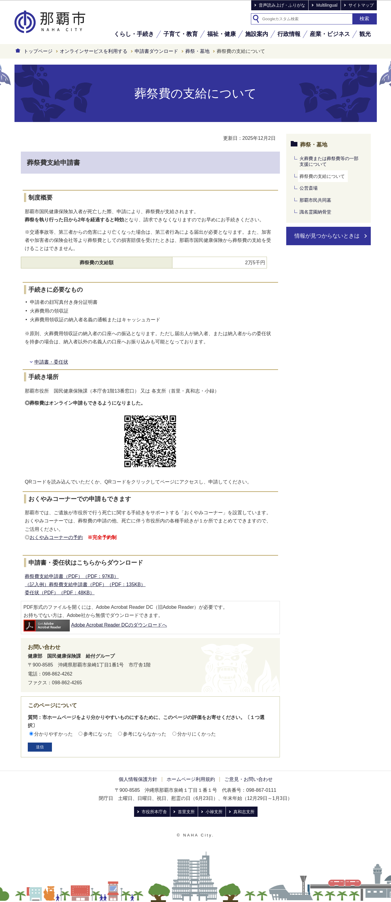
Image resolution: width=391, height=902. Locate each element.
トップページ (38, 51)
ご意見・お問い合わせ (248, 779)
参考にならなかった (144, 734)
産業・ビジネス (330, 34)
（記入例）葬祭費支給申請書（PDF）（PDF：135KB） (85, 584)
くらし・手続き (134, 34)
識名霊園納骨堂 (315, 211)
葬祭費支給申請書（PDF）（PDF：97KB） (72, 576)
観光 (365, 34)
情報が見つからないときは (327, 236)
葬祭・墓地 (197, 51)
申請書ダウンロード (156, 51)
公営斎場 (309, 188)
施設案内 (256, 34)
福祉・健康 (221, 34)
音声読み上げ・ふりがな (282, 5)
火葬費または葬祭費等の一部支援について (329, 161)
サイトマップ (361, 5)
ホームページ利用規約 (191, 779)
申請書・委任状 (51, 361)
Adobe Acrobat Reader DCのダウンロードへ (95, 625)
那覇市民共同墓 (315, 200)
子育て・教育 (180, 34)
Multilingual (326, 5)
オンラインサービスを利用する (93, 51)
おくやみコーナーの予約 (56, 537)
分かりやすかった (53, 734)
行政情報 (288, 34)
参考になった (97, 734)
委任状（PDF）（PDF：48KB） (60, 592)
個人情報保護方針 (138, 779)
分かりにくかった (196, 734)
